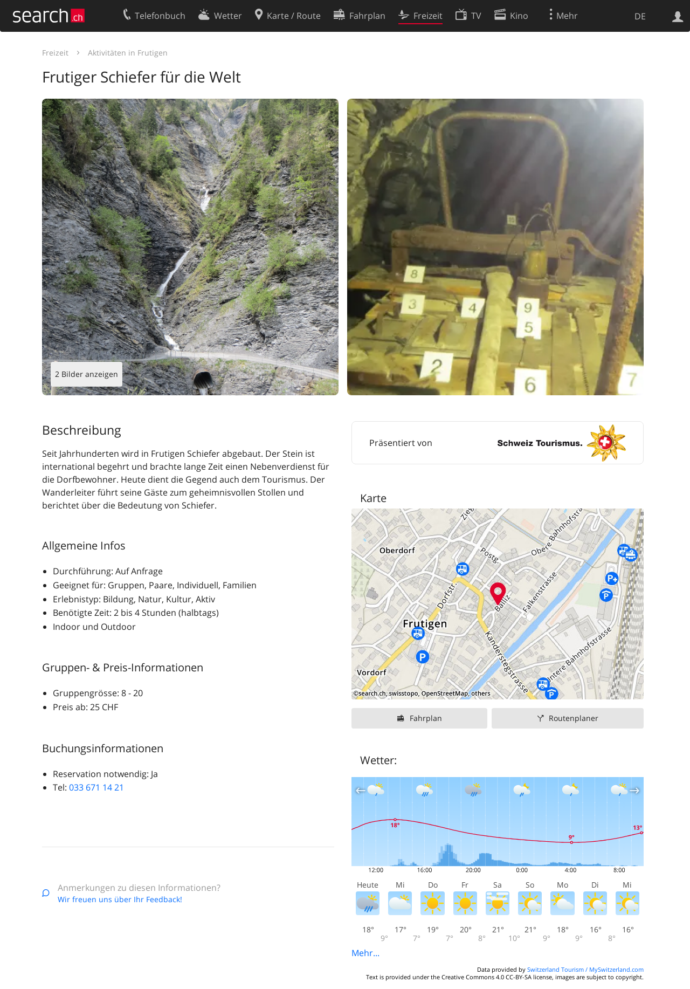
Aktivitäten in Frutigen (128, 52)
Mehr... (365, 953)
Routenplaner (573, 718)
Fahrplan (426, 718)
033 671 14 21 (96, 787)
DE (640, 16)
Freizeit (55, 52)
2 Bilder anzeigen (86, 374)
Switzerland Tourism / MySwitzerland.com (585, 969)
